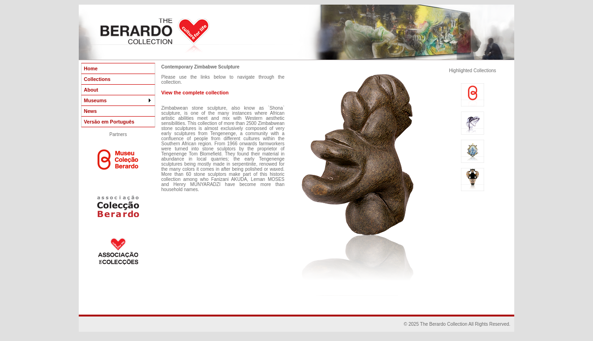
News (90, 111)
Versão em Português (109, 121)
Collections (97, 79)
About (91, 90)
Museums (118, 100)
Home (91, 68)
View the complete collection (194, 92)
